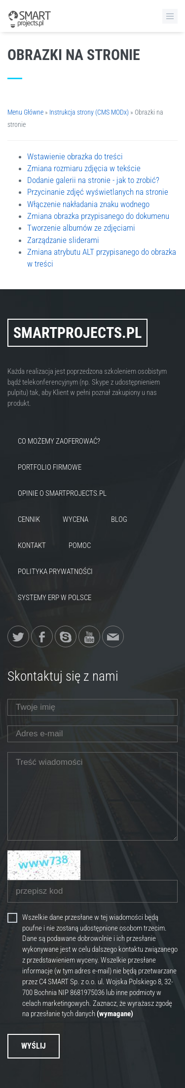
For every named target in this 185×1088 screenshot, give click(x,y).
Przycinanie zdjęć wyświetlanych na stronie (97, 192)
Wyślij (33, 1046)
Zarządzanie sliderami (63, 240)
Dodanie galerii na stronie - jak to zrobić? (93, 180)
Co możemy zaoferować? (59, 441)
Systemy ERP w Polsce (54, 597)
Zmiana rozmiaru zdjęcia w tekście (84, 168)
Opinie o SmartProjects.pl (62, 493)
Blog (119, 519)
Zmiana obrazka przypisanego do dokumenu (98, 216)
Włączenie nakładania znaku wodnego (88, 204)
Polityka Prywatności (55, 571)
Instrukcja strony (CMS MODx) (89, 112)
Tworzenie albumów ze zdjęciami (81, 228)
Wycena (75, 519)
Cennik (29, 519)
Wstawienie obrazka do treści (75, 156)
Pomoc (80, 545)
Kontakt (32, 545)
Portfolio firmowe (49, 467)
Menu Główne (25, 112)
